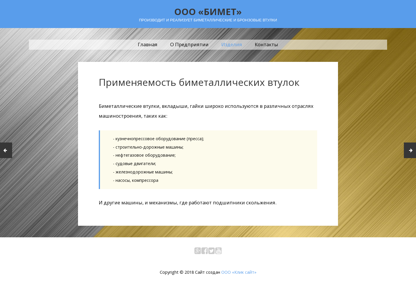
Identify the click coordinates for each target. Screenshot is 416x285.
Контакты (266, 44)
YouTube (218, 252)
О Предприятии (189, 44)
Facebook (204, 252)
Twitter (211, 252)
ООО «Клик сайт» (239, 272)
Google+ (197, 252)
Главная (147, 44)
